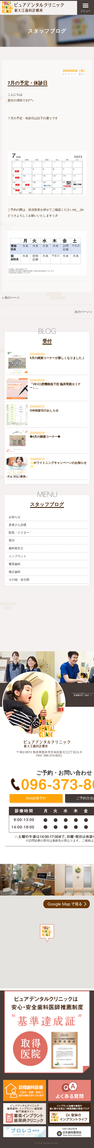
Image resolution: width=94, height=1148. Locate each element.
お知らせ (14, 517)
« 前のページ (10, 297)
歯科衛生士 (16, 548)
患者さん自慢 (17, 524)
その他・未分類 (19, 579)
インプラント (17, 556)
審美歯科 (14, 564)
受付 (81, 74)
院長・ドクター (19, 532)
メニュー (85, 7)
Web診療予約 (36, 798)
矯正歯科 (14, 571)
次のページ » (83, 311)
